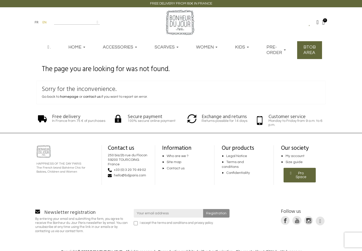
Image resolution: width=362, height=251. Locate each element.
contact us (92, 96)
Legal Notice (236, 156)
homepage (69, 96)
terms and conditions (172, 223)
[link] (285, 220)
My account (295, 156)
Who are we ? (178, 156)
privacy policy (203, 223)
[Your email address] (168, 213)
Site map (174, 162)
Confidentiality (238, 173)
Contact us (176, 168)
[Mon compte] (317, 22)
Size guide (294, 162)
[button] (300, 175)
